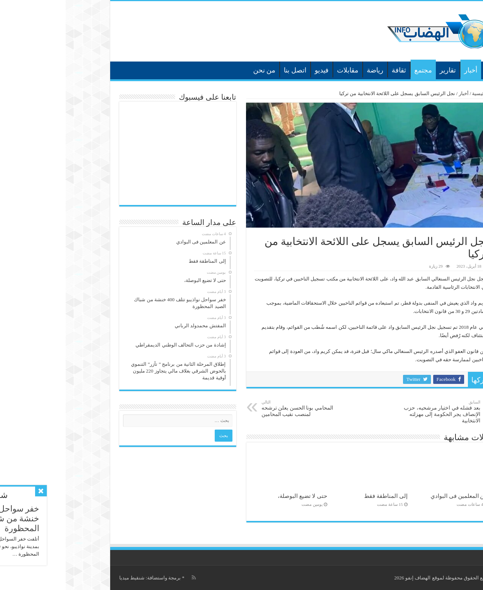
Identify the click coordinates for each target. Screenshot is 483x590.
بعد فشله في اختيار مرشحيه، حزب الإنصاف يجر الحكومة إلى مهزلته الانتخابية (376, 412)
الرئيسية (425, 69)
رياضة (309, 70)
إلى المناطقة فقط (320, 496)
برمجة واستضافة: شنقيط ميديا (84, 578)
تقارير (382, 70)
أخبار (405, 70)
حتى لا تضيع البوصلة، (236, 496)
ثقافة (333, 70)
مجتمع (357, 70)
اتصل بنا (229, 70)
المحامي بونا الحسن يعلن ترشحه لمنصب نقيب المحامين (234, 408)
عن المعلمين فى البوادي (393, 496)
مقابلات (282, 70)
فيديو (256, 70)
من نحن (199, 70)
